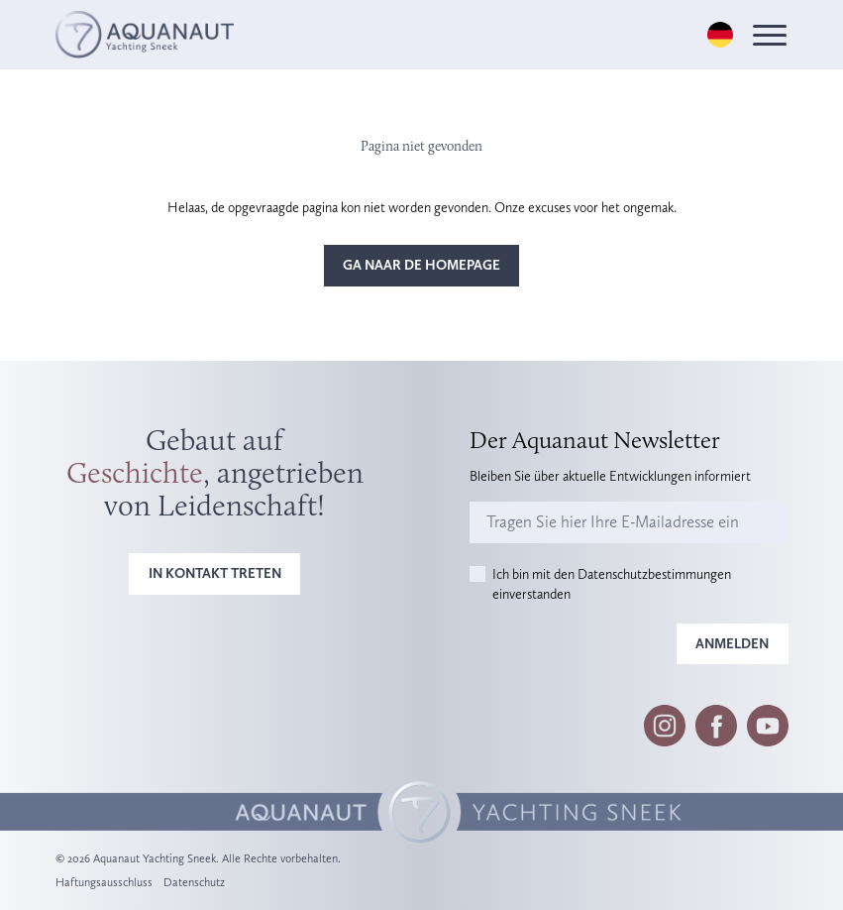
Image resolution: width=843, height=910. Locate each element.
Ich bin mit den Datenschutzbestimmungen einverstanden (611, 584)
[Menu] (770, 35)
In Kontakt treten (215, 573)
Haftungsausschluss (104, 882)
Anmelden (732, 643)
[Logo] (144, 34)
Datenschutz (194, 882)
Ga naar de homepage (421, 265)
